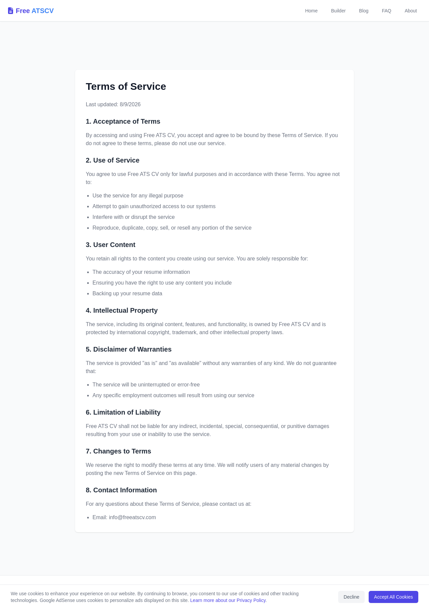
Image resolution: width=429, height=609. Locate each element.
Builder (338, 10)
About (411, 10)
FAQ (386, 10)
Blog (363, 10)
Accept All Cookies (393, 597)
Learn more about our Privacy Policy (228, 600)
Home (311, 10)
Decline (351, 597)
